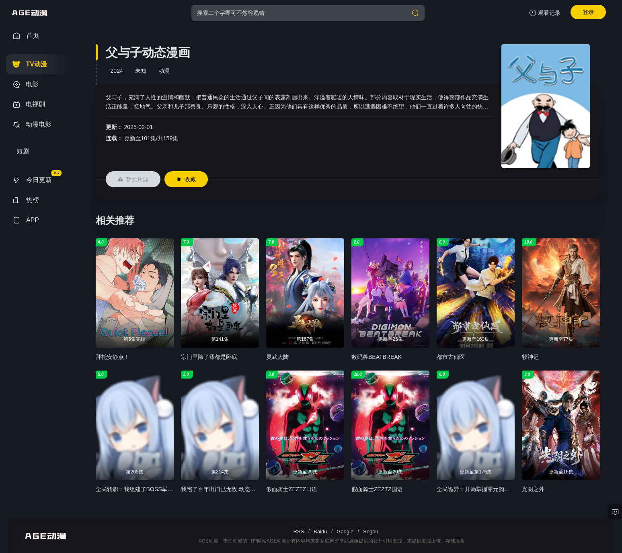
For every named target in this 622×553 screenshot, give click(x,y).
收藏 (186, 179)
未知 (140, 71)
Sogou (370, 531)
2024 (117, 71)
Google (345, 531)
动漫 (164, 71)
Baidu (320, 531)
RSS (298, 531)
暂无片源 (133, 179)
